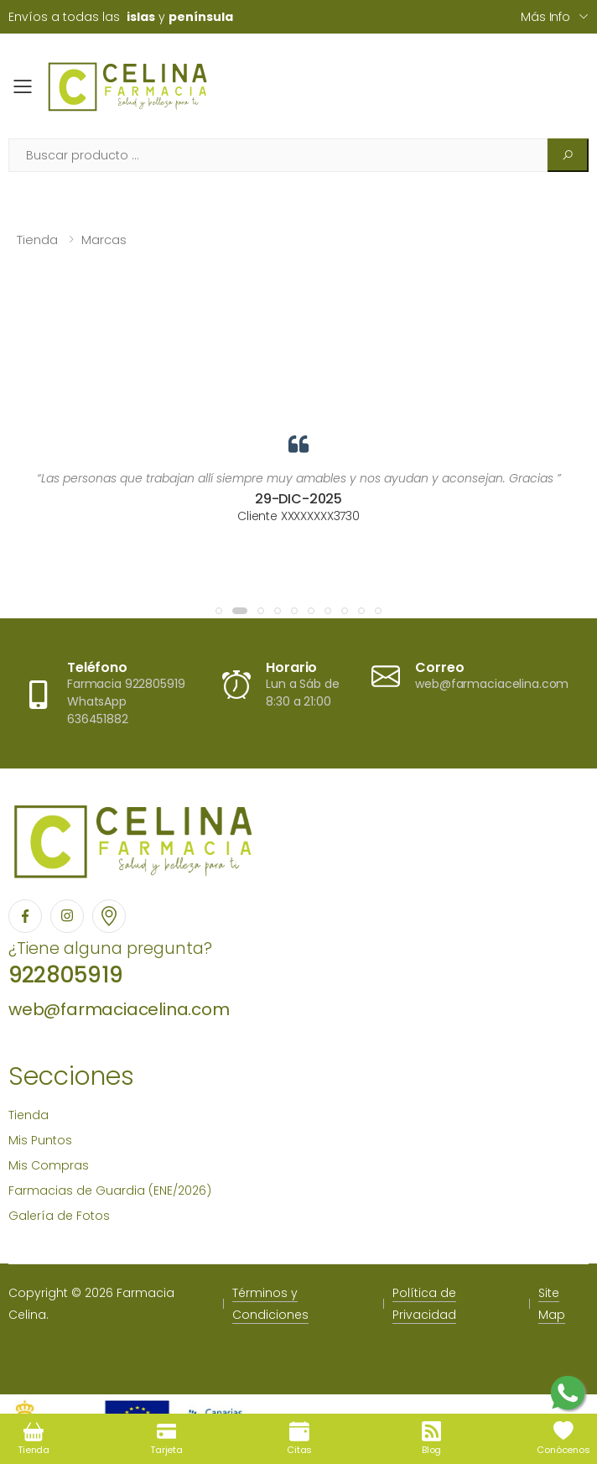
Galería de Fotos (59, 1215)
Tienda (37, 239)
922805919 (65, 975)
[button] (218, 610)
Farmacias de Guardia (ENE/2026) (109, 1190)
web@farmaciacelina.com (119, 1009)
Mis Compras (48, 1165)
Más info (545, 16)
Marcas (104, 239)
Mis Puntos (40, 1140)
